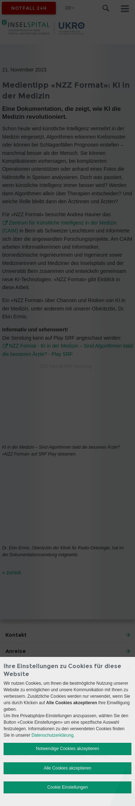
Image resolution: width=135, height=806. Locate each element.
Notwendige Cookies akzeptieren (67, 748)
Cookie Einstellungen (67, 787)
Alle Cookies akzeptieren (67, 768)
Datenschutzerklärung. (53, 735)
